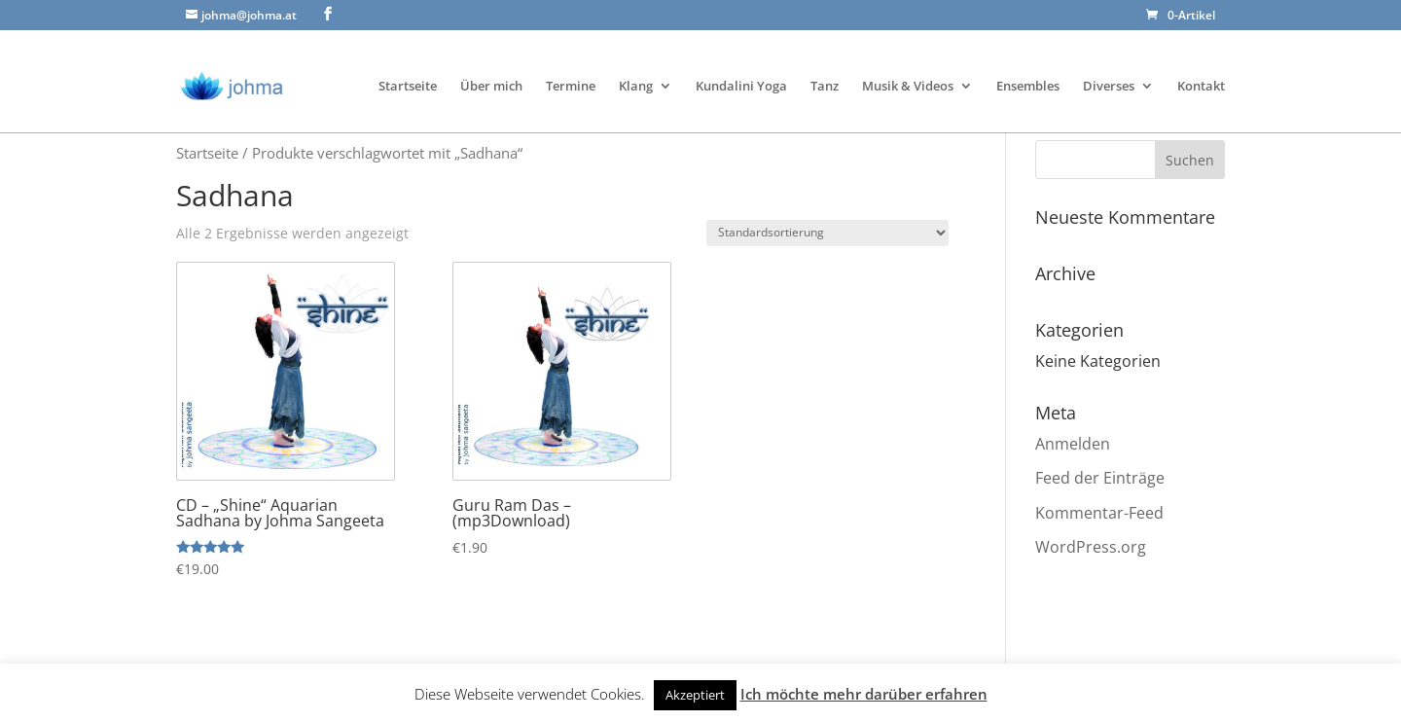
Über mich (491, 63)
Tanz (824, 63)
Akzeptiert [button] (695, 695)
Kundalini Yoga (741, 63)
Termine (570, 63)
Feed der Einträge (1100, 477)
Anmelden (1072, 443)
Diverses (1108, 63)
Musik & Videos (907, 63)
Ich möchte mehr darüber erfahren (864, 694)
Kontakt (1201, 63)
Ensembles (1028, 63)
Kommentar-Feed (1099, 512)
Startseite (407, 63)
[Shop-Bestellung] (827, 233)
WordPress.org (1090, 547)
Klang (636, 63)
